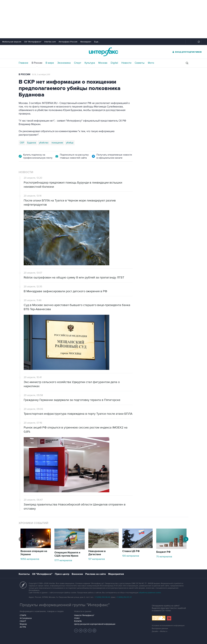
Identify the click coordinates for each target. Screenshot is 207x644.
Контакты (24, 574)
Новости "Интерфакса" (84, 615)
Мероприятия (116, 574)
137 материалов (96, 559)
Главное (23, 63)
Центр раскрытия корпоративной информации (94, 624)
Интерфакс (103, 51)
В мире (50, 63)
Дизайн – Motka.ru (159, 631)
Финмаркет (85, 41)
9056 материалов (29, 559)
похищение (57, 142)
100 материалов (130, 555)
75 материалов (164, 556)
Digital (114, 63)
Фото (151, 63)
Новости (126, 63)
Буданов (31, 142)
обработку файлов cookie (150, 592)
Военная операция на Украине (33, 553)
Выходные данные (160, 628)
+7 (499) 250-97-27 (124, 597)
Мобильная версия (11, 41)
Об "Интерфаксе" (32, 41)
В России (37, 63)
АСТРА (23, 627)
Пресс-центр (62, 574)
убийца (69, 142)
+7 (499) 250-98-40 (102, 597)
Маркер (23, 624)
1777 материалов (63, 560)
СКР (22, 142)
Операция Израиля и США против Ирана (67, 554)
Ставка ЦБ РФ (131, 551)
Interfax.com (50, 41)
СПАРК (23, 615)
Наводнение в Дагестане (97, 553)
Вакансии (77, 574)
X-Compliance (26, 618)
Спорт (77, 63)
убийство (43, 142)
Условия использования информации (168, 625)
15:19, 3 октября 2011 (41, 74)
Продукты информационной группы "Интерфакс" (65, 605)
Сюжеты (139, 63)
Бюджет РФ (163, 552)
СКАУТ (23, 621)
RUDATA (78, 621)
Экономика (64, 63)
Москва (102, 63)
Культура (90, 63)
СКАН (76, 618)
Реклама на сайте (95, 574)
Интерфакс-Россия (68, 41)
